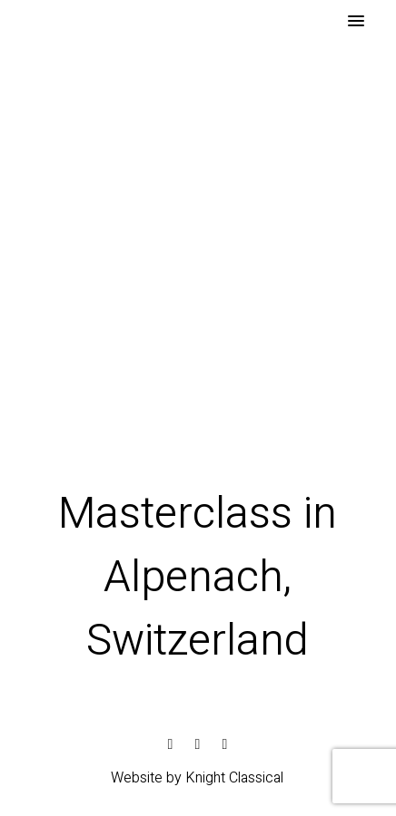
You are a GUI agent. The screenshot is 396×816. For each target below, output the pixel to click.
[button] (356, 21)
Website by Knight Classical (197, 778)
